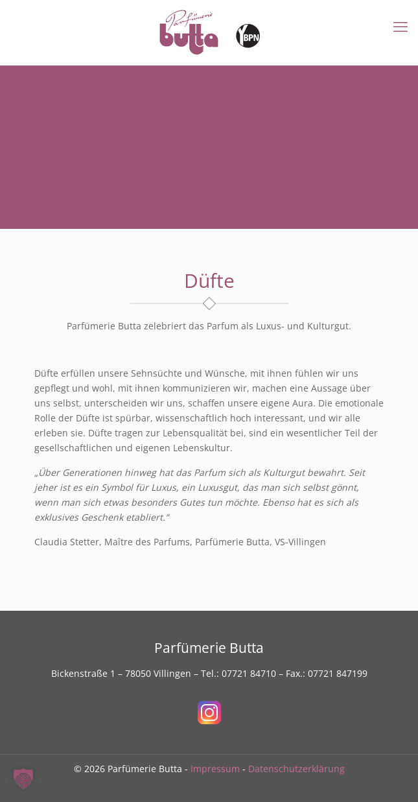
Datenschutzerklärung (296, 768)
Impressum (215, 768)
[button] (23, 778)
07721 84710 (249, 673)
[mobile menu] (400, 26)
